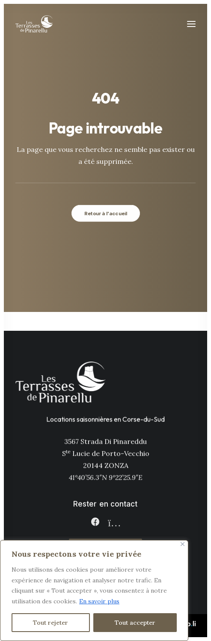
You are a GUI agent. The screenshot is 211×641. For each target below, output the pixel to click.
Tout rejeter (50, 622)
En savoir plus (99, 601)
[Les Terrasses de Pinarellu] (34, 24)
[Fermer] (182, 544)
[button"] (95, 523)
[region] (94, 590)
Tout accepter (135, 622)
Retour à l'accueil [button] (105, 213)
